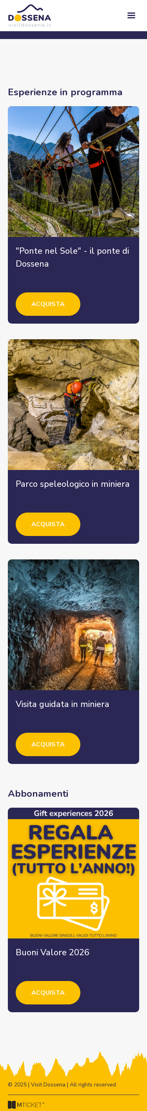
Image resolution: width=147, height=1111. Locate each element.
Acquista (48, 304)
